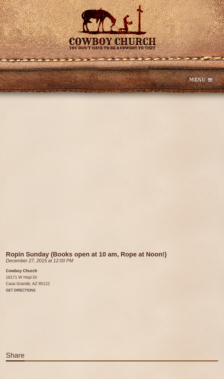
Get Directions (21, 290)
